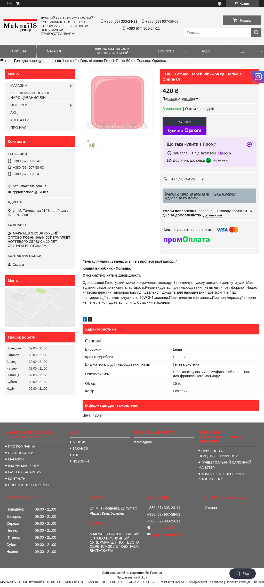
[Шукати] (256, 32)
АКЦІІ (206, 51)
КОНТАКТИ (19, 120)
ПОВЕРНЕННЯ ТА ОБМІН (28, 485)
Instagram (144, 442)
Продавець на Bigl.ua (132, 577)
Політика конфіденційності (245, 582)
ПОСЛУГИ (166, 51)
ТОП (76, 455)
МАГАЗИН (55, 51)
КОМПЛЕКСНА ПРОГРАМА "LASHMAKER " (221, 476)
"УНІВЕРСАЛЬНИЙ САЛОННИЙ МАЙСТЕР (224, 464)
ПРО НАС (18, 128)
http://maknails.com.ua (29, 186)
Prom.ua (156, 573)
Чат (243, 573)
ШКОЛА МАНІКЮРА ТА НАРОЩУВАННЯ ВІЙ (29, 95)
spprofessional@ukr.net (30, 192)
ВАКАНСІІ (80, 448)
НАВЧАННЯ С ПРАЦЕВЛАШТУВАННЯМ (218, 453)
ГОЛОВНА (18, 51)
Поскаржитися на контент (204, 582)
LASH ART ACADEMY (25, 472)
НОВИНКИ (81, 461)
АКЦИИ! (79, 442)
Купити (184, 121)
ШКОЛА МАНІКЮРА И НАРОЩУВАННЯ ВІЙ (112, 51)
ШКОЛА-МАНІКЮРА (23, 466)
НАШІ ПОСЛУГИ (21, 453)
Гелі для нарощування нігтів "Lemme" (45, 61)
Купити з (184, 130)
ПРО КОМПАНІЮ (21, 446)
